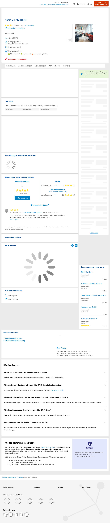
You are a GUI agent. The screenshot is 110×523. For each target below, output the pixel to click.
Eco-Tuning (61, 348)
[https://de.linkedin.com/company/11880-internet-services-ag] (21, 514)
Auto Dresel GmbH (88, 319)
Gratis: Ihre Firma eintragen (101, 3)
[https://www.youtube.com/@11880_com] (26, 514)
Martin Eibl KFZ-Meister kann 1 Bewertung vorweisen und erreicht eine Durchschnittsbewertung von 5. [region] (37, 415)
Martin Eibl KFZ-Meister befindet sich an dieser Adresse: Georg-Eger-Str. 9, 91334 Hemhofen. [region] (34, 378)
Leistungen (10, 66)
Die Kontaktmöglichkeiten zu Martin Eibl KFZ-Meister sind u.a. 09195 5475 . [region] (33, 390)
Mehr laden (94, 233)
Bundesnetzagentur (47, 447)
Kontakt (66, 66)
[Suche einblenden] (75, 3)
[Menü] (92, 3)
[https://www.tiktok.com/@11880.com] (16, 514)
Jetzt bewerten (22, 198)
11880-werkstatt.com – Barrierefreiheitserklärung (14, 339)
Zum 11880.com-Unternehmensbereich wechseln (54, 4)
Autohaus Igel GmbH (89, 307)
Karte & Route (54, 66)
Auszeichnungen (25, 66)
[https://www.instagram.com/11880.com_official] (10, 514)
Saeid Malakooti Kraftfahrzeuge (92, 295)
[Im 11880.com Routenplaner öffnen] (72, 245)
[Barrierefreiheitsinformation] (88, 3)
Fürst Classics (86, 272)
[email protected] (57, 390)
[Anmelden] (82, 3)
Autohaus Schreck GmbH (90, 284)
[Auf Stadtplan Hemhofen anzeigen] (76, 245)
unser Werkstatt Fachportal (32, 212)
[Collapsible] (104, 372)
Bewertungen (40, 66)
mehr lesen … (15, 220)
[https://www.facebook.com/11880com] (5, 514)
